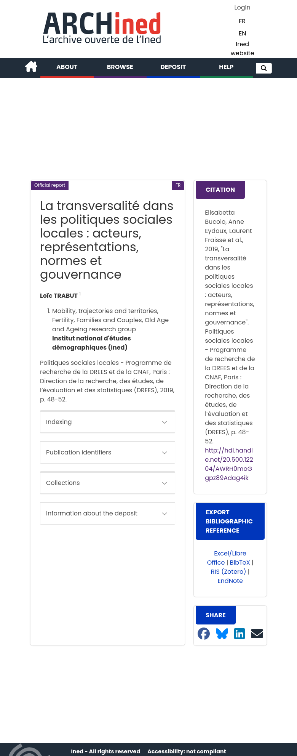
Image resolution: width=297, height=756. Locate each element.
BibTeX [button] (240, 562)
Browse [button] (120, 67)
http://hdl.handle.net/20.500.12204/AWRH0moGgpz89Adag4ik (229, 464)
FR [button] (242, 21)
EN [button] (242, 33)
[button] (264, 68)
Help (226, 67)
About (67, 67)
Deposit (173, 67)
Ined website (242, 49)
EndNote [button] (230, 580)
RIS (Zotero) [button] (228, 571)
